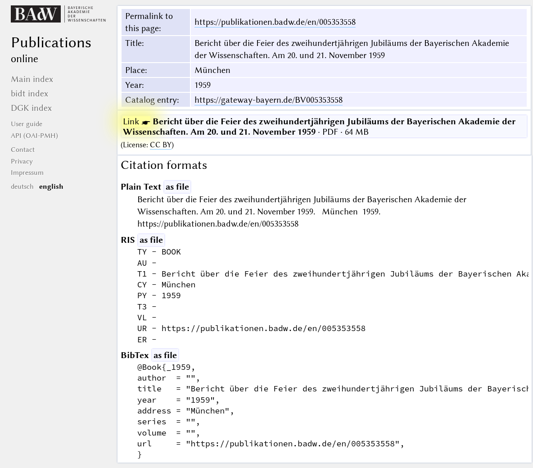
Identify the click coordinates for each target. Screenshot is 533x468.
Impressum (27, 172)
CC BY (161, 145)
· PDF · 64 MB (319, 126)
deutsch (22, 186)
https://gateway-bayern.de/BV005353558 (268, 100)
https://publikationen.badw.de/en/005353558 (275, 22)
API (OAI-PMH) (34, 136)
